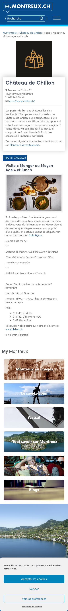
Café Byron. (35, 235)
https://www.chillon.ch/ (21, 101)
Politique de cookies (32, 606)
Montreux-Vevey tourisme (24, 145)
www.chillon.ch (13, 329)
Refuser (34, 589)
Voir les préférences (34, 599)
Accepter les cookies (34, 579)
